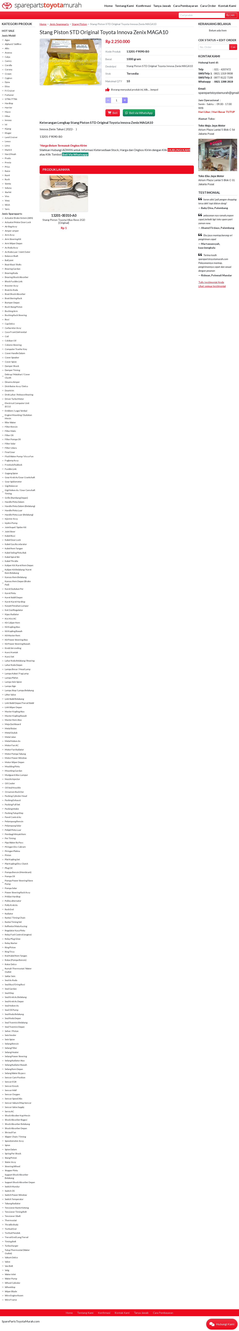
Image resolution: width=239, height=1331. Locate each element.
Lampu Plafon (11, 677)
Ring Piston (10, 947)
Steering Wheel (12, 1166)
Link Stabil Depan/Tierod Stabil (19, 703)
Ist (6, 124)
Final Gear (10, 452)
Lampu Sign (10, 686)
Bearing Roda (11, 273)
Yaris (7, 209)
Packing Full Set (12, 804)
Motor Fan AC (11, 745)
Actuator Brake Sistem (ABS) (19, 218)
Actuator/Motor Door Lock (18, 222)
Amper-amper (12, 230)
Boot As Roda (11, 290)
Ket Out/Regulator (14, 610)
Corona (8, 69)
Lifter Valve (10, 694)
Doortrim (9, 390)
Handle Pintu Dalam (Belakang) (20, 506)
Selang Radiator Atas (15, 1060)
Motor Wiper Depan (14, 762)
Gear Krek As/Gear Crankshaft (20, 477)
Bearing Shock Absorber (16, 277)
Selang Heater (12, 1052)
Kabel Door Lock (13, 539)
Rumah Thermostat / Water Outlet (18, 970)
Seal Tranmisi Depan (15, 1026)
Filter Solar (10, 443)
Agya (7, 40)
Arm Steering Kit (13, 239)
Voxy (7, 200)
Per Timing (10, 838)
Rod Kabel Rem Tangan (16, 955)
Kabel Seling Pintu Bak (15, 552)
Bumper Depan (12, 302)
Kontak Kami (227, 5)
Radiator (9, 913)
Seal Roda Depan (13, 1018)
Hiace (8, 111)
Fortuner (9, 95)
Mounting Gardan (13, 770)
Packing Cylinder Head (16, 796)
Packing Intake (12, 808)
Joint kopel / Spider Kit (15, 527)
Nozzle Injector (12, 779)
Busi (7, 319)
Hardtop (9, 103)
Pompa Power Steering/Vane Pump (19, 882)
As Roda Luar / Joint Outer (17, 252)
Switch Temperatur (14, 1199)
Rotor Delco (10, 964)
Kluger (8, 133)
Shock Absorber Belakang (17, 1124)
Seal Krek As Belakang (15, 997)
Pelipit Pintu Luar (13, 830)
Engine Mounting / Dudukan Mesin (18, 417)
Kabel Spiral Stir (12, 557)
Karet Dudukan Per (14, 588)
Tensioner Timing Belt (16, 1211)
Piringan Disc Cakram (15, 846)
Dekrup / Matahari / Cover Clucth (17, 376)
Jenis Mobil (9, 35)
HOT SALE (8, 30)
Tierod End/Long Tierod (16, 1237)
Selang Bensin (12, 1043)
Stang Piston (11, 1157)
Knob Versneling (13, 648)
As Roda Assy (11, 247)
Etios (7, 86)
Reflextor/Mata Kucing (16, 926)
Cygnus (8, 78)
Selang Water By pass (15, 1073)
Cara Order (208, 5)
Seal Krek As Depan (14, 1001)
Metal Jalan (10, 737)
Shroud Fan (10, 1132)
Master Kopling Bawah (16, 715)
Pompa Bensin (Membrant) (18, 872)
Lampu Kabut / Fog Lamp (16, 673)
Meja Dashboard (13, 724)
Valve (7, 1261)
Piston (8, 855)
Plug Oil (8, 868)
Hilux (7, 116)
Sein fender (10, 1035)
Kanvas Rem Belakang (15, 577)
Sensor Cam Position (15, 1077)
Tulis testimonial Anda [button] (211, 282)
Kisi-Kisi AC (10, 618)
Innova (8, 120)
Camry (8, 61)
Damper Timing (12, 370)
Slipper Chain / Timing (15, 1136)
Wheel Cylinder (12, 1282)
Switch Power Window (16, 1195)
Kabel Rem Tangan (14, 548)
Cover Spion (11, 361)
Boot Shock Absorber (15, 294)
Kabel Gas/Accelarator (16, 544)
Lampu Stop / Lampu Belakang (19, 690)
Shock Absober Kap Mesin (17, 1115)
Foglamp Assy (11, 460)
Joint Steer (10, 531)
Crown (8, 73)
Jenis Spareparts (12, 213)
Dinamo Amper (12, 382)
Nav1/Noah (10, 154)
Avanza (8, 52)
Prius (7, 166)
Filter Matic (10, 431)
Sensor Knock (11, 1086)
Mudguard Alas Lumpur (16, 775)
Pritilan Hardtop (12, 896)
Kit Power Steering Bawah (17, 643)
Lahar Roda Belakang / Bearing (19, 660)
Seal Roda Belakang (14, 1014)
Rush (7, 179)
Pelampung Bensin (14, 821)
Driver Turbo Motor (14, 398)
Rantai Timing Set (13, 922)
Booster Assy (11, 285)
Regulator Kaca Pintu (15, 930)
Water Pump (11, 1278)
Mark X (8, 149)
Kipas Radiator (12, 614)
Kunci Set (9, 656)
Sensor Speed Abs (13, 1098)
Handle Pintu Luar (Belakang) (19, 514)
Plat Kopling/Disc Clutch (16, 863)
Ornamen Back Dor (14, 791)
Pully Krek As (11, 905)
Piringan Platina (12, 851)
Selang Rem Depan (14, 1069)
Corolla (8, 65)
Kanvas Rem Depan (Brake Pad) (18, 583)
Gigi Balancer (11, 485)
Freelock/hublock (13, 464)
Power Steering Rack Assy (17, 892)
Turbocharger (11, 1245)
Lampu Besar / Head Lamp (17, 669)
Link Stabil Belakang (14, 699)
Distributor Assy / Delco (16, 386)
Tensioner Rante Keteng (17, 1207)
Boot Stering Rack (13, 298)
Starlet (8, 192)
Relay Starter (11, 943)
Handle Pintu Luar (13, 510)
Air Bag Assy (11, 226)
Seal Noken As (12, 1005)
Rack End (9, 909)
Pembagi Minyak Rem (15, 834)
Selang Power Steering (16, 1056)
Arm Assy (9, 234)
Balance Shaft (11, 256)
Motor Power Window (16, 758)
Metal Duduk (11, 732)
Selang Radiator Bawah (16, 1064)
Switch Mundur (12, 1186)
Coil (7, 336)
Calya (7, 56)
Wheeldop (10, 1287)
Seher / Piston (11, 1031)
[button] (222, 1324)
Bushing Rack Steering (16, 315)
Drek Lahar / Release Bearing (19, 394)
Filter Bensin (11, 426)
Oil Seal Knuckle (13, 787)
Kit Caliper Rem (12, 622)
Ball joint (9, 260)
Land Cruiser (11, 137)
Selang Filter (11, 1048)
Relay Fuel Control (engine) (18, 934)
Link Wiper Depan (13, 707)
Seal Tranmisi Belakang (16, 1022)
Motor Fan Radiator (14, 749)
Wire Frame (11, 1299)
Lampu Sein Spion (13, 681)
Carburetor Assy (13, 328)
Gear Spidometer (13, 481)
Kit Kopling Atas (12, 627)
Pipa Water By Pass (14, 842)
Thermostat (11, 1220)
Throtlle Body (11, 1224)
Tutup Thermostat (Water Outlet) (17, 1252)
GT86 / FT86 (11, 99)
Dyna (7, 82)
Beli (112, 112)
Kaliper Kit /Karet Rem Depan (19, 565)
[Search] (202, 15)
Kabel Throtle (11, 561)
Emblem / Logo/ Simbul (16, 410)
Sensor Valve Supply (14, 1107)
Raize (7, 171)
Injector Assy (11, 518)
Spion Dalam (11, 1149)
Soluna (8, 187)
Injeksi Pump (11, 523)
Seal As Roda (11, 980)
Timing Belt (10, 1241)
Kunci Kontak (11, 652)
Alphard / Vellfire (13, 44)
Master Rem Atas (13, 719)
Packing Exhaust (13, 800)
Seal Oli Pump (11, 1010)
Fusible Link (10, 469)
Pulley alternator (13, 900)
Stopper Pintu (11, 1170)
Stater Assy (10, 1162)
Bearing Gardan (12, 268)
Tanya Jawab (162, 5)
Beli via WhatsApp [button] (139, 112)
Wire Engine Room (14, 1295)
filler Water (10, 422)
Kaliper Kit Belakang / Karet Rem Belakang (18, 571)
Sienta (8, 183)
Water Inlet (10, 1274)
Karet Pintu (10, 593)
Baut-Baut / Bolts (13, 264)
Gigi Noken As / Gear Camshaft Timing (20, 492)
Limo (7, 145)
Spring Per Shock (13, 1153)
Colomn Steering (13, 344)
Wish (7, 204)
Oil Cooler (10, 783)
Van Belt (9, 1266)
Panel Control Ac (13, 817)
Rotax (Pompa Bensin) (15, 960)
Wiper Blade (11, 1291)
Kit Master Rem (12, 635)
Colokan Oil (10, 340)
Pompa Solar (11, 888)
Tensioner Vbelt (13, 1216)
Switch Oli (10, 1190)
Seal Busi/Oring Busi (15, 984)
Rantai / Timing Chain (15, 917)
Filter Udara (11, 447)
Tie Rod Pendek (12, 1233)
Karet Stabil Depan (14, 597)
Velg (7, 1270)
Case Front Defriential (16, 332)
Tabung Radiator (13, 1203)
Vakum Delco (11, 1257)
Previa (8, 162)
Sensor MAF (11, 1090)
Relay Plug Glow (12, 938)
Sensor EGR (10, 1081)
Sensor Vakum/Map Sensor (18, 1102)
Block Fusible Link (13, 281)
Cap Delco (10, 323)
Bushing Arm (11, 311)
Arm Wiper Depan (13, 243)
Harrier (8, 107)
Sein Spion (10, 1039)
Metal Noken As (13, 741)
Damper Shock (12, 366)
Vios (7, 196)
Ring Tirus (10, 951)
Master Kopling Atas (15, 711)
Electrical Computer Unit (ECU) (17, 405)
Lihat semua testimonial (212, 286)
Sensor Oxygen (12, 1094)
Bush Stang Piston (13, 306)
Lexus (8, 141)
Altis (7, 48)
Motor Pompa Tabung (15, 753)
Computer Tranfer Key (16, 349)
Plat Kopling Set (12, 859)
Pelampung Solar (13, 825)
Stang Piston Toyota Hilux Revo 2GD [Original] (64, 221)
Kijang (8, 128)
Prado (8, 158)
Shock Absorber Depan (16, 1128)
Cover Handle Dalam (15, 353)
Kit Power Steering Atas (16, 639)
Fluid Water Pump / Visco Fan (19, 456)
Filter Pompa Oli (13, 439)
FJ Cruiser (10, 90)
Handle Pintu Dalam (14, 501)
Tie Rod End (10, 1228)
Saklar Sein (10, 976)
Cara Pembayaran (185, 5)
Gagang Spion (11, 473)
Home (108, 5)
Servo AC (9, 1111)
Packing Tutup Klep (14, 813)
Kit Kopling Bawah (13, 631)
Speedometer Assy (14, 1141)
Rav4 (7, 175)
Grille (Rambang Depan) (16, 497)
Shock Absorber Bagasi (16, 1119)
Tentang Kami (124, 5)
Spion (7, 1145)
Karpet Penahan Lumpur (17, 605)
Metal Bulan (11, 728)
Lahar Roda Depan (13, 665)
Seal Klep (9, 993)
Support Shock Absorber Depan (20, 1182)
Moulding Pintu (12, 766)
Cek (233, 47)
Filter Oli (9, 435)
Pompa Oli (10, 876)
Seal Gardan (11, 988)
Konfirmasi (143, 5)
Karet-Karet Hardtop (15, 601)
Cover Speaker (12, 357)
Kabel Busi (10, 535)
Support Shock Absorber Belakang (16, 1176)
